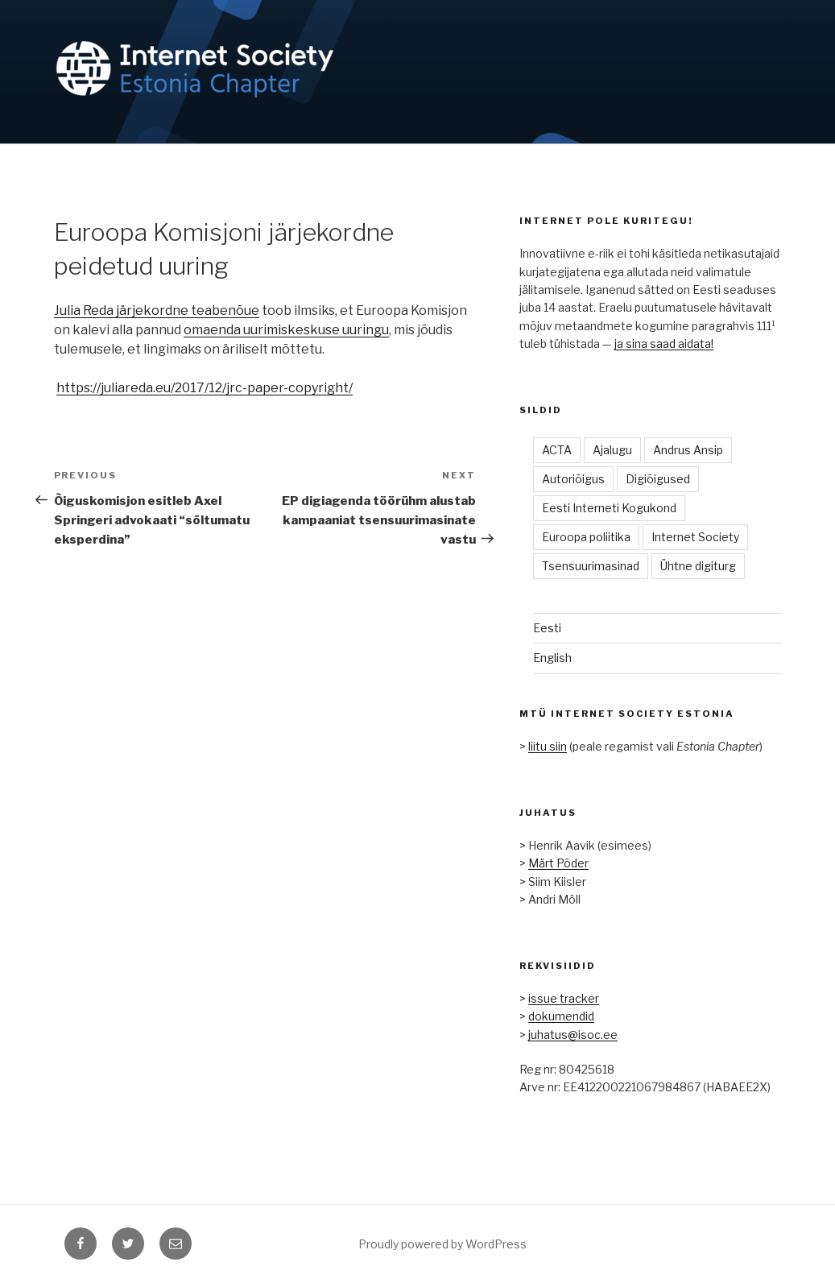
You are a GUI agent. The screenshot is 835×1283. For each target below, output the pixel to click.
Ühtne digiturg (698, 566)
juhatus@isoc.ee (573, 1034)
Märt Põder (558, 863)
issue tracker (563, 998)
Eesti (547, 628)
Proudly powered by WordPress (442, 1244)
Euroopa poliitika (586, 537)
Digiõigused (658, 479)
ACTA (557, 450)
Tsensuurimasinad (590, 566)
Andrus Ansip (688, 450)
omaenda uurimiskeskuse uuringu (286, 329)
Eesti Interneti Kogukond (609, 508)
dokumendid (561, 1016)
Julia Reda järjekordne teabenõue (156, 310)
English (552, 657)
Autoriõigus (573, 479)
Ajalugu (612, 450)
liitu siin (547, 746)
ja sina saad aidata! (663, 343)
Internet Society (695, 537)
